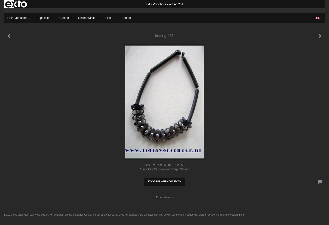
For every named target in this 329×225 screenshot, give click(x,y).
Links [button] (110, 18)
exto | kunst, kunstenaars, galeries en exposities (16, 4)
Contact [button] (127, 18)
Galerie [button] (65, 18)
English (317, 18)
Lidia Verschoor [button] (18, 18)
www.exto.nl (41, 214)
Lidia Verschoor (156, 4)
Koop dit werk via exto (164, 181)
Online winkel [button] (88, 18)
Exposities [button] (45, 18)
